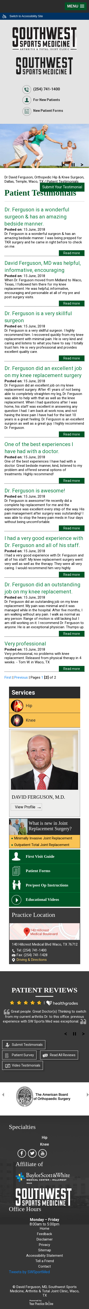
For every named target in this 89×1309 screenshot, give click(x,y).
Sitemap (44, 1250)
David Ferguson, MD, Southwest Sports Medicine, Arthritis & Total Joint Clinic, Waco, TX (44, 1291)
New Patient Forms (48, 111)
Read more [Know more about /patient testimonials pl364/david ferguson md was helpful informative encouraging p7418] (71, 303)
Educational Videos (42, 899)
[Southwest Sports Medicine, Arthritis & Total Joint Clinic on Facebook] (22, 1155)
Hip (29, 705)
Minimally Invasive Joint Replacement (43, 838)
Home (44, 1228)
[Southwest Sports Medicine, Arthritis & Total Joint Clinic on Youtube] (42, 1155)
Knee (31, 720)
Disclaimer (45, 1239)
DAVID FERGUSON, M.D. (38, 797)
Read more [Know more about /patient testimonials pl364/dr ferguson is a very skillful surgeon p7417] (71, 358)
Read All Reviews (62, 1055)
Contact (44, 1266)
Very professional (25, 644)
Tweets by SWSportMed (29, 1272)
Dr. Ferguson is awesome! (35, 491)
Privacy (44, 1245)
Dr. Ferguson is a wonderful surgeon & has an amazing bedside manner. (37, 217)
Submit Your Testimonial (62, 187)
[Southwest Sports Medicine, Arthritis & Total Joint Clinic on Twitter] (32, 1155)
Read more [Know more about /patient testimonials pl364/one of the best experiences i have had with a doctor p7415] (71, 481)
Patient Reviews (45, 990)
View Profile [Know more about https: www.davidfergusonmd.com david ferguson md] (25, 807)
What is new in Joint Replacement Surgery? (50, 826)
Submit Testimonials (27, 1045)
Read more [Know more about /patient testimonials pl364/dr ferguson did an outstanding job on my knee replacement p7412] (71, 634)
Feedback (44, 1234)
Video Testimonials (26, 1065)
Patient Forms (38, 871)
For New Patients (46, 100)
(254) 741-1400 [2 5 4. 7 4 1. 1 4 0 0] (46, 89)
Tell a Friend (44, 1261)
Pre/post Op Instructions (47, 885)
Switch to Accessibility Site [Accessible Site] (26, 16)
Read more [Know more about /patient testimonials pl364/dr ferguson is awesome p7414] (71, 528)
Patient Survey (23, 1055)
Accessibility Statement (44, 1255)
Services (23, 692)
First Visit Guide (40, 856)
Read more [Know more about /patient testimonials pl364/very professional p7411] (71, 669)
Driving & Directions (32, 960)
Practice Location (33, 914)
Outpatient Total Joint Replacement (41, 845)
